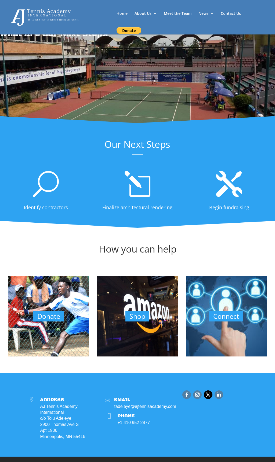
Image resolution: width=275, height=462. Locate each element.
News (203, 14)
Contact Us (231, 14)
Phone (126, 416)
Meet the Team (177, 14)
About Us (143, 14)
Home (122, 14)
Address (52, 400)
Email (122, 400)
